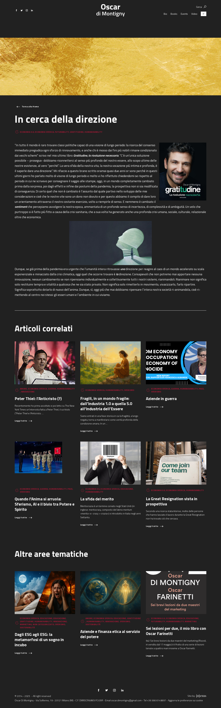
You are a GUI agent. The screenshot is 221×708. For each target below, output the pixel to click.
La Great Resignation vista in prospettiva (171, 501)
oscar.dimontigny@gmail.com (126, 700)
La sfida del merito (97, 499)
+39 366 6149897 (156, 700)
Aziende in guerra (161, 398)
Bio (165, 24)
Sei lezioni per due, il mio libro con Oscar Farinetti (176, 631)
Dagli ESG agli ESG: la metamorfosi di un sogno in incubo (39, 639)
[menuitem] (203, 24)
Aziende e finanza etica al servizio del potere (110, 634)
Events (184, 24)
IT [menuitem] (203, 24)
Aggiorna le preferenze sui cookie (185, 700)
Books (174, 24)
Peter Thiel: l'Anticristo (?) (38, 398)
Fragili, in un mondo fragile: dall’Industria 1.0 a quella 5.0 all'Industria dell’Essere (106, 403)
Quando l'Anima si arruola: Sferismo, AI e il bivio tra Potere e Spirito (44, 504)
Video (194, 24)
